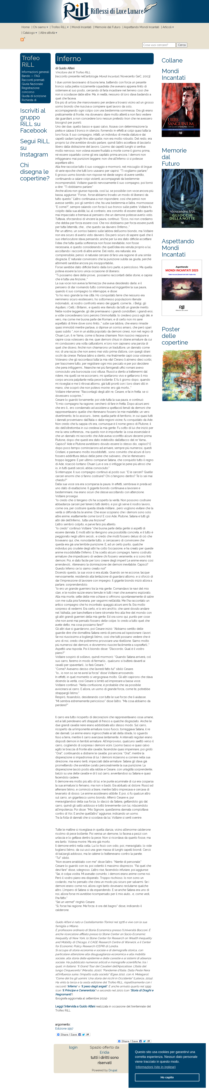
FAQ (37, 76)
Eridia (104, 1052)
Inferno (72, 986)
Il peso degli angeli (93, 986)
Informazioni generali (35, 72)
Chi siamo (39, 27)
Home (26, 27)
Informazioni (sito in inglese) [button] (156, 1067)
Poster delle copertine (175, 336)
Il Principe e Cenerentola (79, 990)
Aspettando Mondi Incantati (141, 27)
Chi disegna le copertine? (34, 172)
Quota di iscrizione (34, 96)
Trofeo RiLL (58, 27)
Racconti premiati (33, 80)
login (73, 1047)
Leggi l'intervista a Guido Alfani (75, 1006)
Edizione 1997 (64, 1028)
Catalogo (29, 32)
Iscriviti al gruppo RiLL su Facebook (33, 120)
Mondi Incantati (81, 27)
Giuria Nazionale (32, 84)
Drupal (113, 1070)
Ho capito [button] (167, 1077)
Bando (26, 76)
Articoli (167, 27)
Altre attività (47, 32)
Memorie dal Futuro (107, 27)
